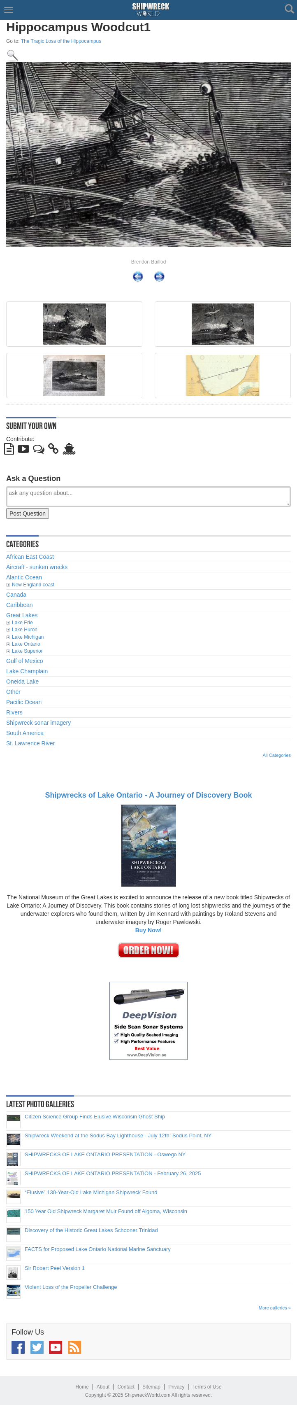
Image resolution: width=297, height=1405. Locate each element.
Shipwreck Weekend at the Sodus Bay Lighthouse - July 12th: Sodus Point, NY (118, 1136)
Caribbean (19, 605)
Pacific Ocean (24, 702)
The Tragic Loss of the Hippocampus (61, 41)
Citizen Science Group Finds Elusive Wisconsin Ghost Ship (95, 1117)
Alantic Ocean (24, 577)
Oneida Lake (22, 681)
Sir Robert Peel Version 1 (55, 1268)
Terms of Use (207, 1387)
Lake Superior (27, 651)
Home (82, 1387)
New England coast (33, 585)
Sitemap (151, 1387)
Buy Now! (148, 930)
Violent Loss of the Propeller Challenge (71, 1287)
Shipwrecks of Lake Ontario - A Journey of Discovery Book (148, 795)
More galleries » (275, 1307)
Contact (125, 1387)
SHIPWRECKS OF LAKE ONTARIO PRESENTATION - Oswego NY (105, 1155)
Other (13, 691)
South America (25, 733)
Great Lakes (21, 615)
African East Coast (30, 556)
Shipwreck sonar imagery (38, 722)
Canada (16, 594)
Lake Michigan (28, 637)
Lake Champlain (27, 671)
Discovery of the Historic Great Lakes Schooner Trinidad (91, 1230)
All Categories (277, 755)
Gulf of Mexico (24, 661)
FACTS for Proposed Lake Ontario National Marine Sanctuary (98, 1249)
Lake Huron (24, 629)
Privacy (176, 1387)
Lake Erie (22, 622)
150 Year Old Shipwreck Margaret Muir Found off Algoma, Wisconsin (106, 1211)
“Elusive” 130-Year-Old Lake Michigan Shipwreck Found (91, 1192)
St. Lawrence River (30, 743)
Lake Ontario (26, 644)
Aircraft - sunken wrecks (36, 567)
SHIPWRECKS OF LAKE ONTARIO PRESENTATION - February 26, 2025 (113, 1173)
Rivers (14, 712)
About (103, 1387)
